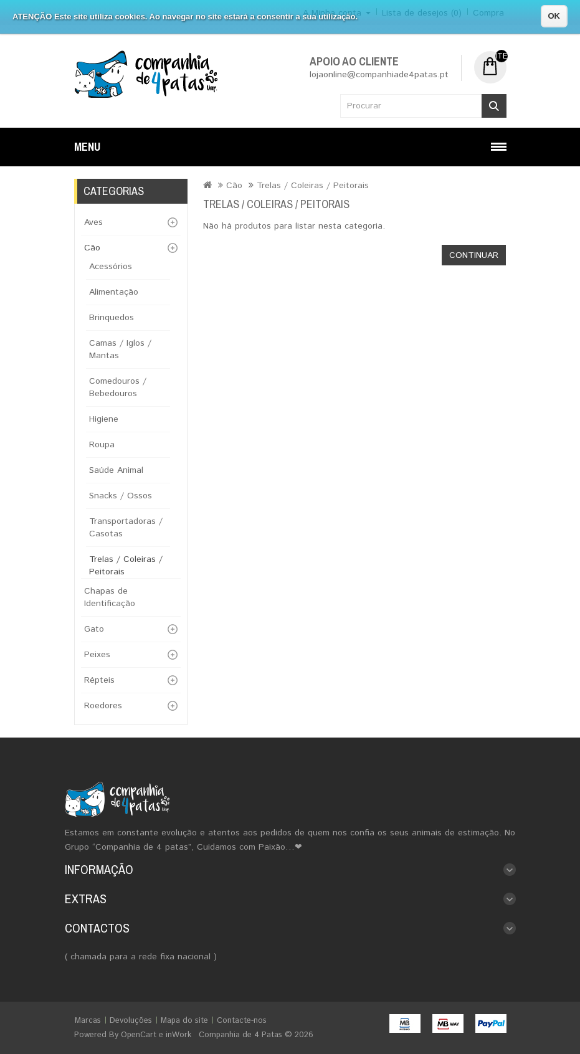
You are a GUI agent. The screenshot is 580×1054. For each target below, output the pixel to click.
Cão (92, 248)
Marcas (88, 1021)
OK (554, 16)
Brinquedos (111, 317)
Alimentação (113, 292)
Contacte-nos (242, 1021)
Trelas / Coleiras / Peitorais (313, 185)
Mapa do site (184, 1021)
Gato (94, 629)
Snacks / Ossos (120, 496)
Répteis (99, 680)
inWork (178, 1035)
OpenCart (138, 1035)
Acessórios (110, 266)
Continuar (473, 255)
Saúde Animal (116, 470)
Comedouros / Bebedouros (117, 387)
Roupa (102, 445)
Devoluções (131, 1021)
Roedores (103, 706)
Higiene (103, 419)
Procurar (494, 106)
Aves (93, 222)
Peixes (97, 654)
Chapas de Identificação (109, 597)
